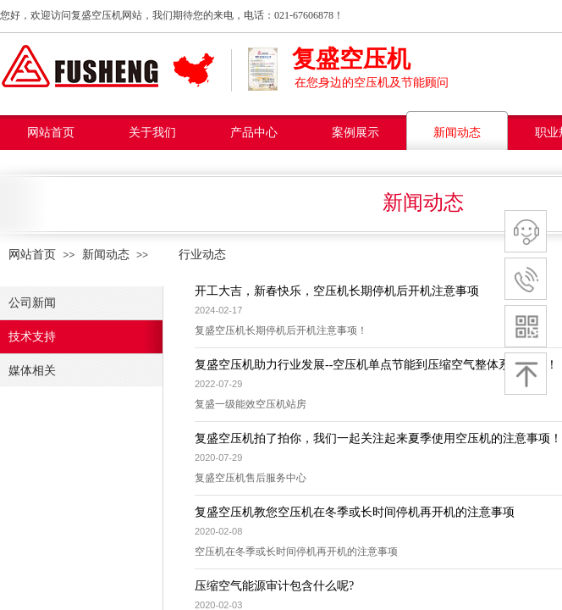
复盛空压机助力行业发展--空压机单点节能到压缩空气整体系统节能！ (376, 364)
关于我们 (152, 132)
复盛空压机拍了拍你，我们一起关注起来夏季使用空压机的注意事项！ (378, 438)
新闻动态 (457, 132)
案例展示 (355, 132)
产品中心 (254, 132)
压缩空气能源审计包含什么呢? (274, 586)
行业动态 (190, 254)
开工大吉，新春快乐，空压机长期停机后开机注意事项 (337, 291)
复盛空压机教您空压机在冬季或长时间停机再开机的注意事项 (355, 512)
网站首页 (50, 132)
